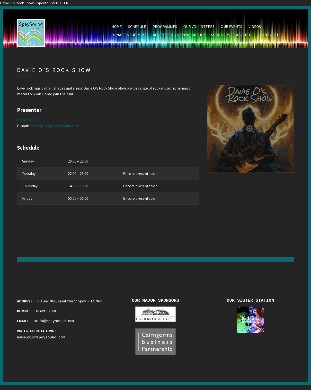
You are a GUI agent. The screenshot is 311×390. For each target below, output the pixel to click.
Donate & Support (128, 36)
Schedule (137, 28)
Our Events (231, 28)
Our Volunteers (198, 28)
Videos (255, 28)
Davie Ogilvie (27, 121)
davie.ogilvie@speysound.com (54, 127)
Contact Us (270, 36)
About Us (244, 36)
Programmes (164, 28)
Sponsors (220, 36)
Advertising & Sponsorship (179, 36)
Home (116, 28)
